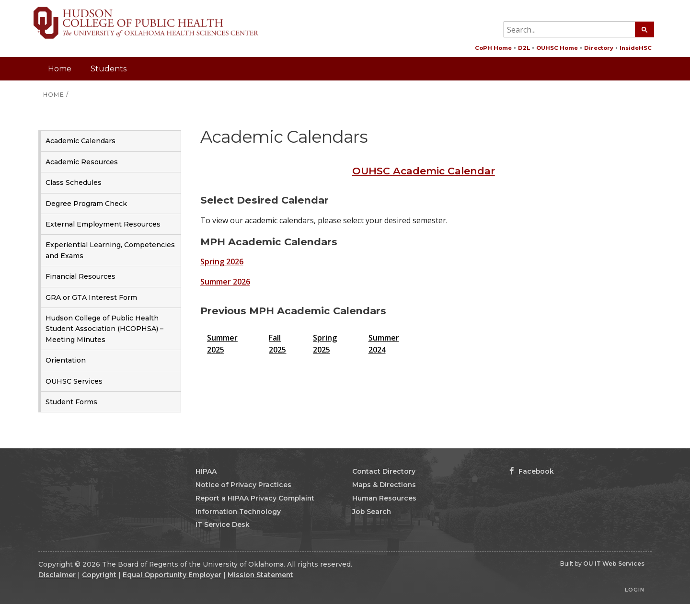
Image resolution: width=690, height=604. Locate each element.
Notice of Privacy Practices (243, 485)
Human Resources (384, 498)
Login (634, 589)
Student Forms (71, 402)
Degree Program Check (86, 203)
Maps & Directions (384, 485)
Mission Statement (260, 575)
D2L (524, 48)
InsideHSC (636, 48)
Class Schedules (74, 182)
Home (59, 68)
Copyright (99, 575)
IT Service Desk (223, 524)
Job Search (371, 511)
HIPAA (206, 471)
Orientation (66, 360)
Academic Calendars (80, 141)
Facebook (531, 471)
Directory (598, 48)
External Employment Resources (103, 224)
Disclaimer (57, 575)
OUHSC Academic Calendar (423, 171)
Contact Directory (383, 471)
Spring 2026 (221, 261)
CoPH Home (493, 48)
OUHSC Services (74, 381)
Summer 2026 (225, 281)
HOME (53, 94)
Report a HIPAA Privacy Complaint (255, 498)
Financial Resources (80, 276)
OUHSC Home (557, 48)
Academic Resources (82, 162)
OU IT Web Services (613, 563)
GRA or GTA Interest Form (91, 297)
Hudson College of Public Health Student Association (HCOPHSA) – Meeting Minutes (104, 329)
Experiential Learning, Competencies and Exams (110, 250)
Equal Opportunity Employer (172, 575)
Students (108, 68)
